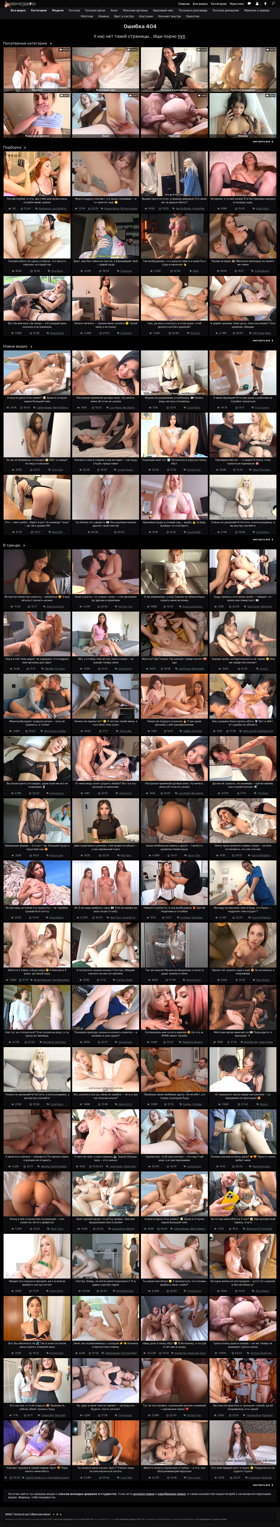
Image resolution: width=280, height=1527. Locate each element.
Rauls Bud (267, 1415)
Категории (219, 4)
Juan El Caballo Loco (35, 1477)
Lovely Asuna (125, 469)
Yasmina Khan (254, 1415)
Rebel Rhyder (251, 1042)
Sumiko (187, 1104)
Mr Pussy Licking (129, 208)
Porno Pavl (266, 1228)
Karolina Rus (181, 1353)
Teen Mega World (60, 980)
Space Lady (56, 855)
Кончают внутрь (169, 16)
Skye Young (50, 731)
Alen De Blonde (183, 208)
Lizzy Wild (126, 1477)
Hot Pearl (197, 731)
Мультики (237, 4)
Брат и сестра (124, 16)
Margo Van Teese (197, 1353)
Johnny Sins (129, 1166)
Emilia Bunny (262, 271)
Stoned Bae (198, 208)
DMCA (8, 1514)
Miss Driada (262, 980)
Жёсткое (87, 16)
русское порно (144, 1494)
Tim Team (59, 668)
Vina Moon (57, 271)
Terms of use (21, 1514)
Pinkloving (187, 1042)
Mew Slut (57, 532)
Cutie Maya (193, 407)
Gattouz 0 (125, 793)
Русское (74, 10)
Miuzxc (264, 1104)
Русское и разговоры (193, 10)
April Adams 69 (265, 731)
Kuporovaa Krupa (192, 606)
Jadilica (187, 731)
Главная (184, 4)
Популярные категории (25, 43)
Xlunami (198, 1042)
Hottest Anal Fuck (261, 1353)
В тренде (11, 545)
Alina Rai (45, 1166)
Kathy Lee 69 (250, 731)
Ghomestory (193, 980)
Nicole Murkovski (42, 980)
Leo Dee (61, 731)
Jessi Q (264, 668)
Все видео (200, 4)
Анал (114, 10)
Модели (57, 10)
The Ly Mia (125, 731)
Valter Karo (266, 606)
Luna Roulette (58, 208)
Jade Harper (116, 1166)
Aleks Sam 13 (253, 1228)
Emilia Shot (262, 208)
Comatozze (57, 793)
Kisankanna (44, 208)
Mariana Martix (111, 208)
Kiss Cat (195, 333)
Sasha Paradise (58, 1166)
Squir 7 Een (194, 855)
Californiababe (44, 407)
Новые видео (15, 346)
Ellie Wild (49, 668)
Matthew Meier (129, 1353)
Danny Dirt (60, 1415)
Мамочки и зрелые (256, 10)
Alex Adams (128, 407)
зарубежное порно (172, 1494)
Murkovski (267, 1477)
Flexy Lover (194, 1477)
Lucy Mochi (115, 407)
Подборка (12, 147)
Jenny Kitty (125, 1104)
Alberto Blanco (60, 407)
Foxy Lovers (262, 407)
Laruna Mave (118, 1228)
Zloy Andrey (262, 1291)
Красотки (192, 16)
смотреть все (263, 141)
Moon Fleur (115, 917)
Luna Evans (185, 668)
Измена (103, 16)
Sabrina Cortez (55, 606)
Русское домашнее (226, 10)
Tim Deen (263, 793)
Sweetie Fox (128, 917)
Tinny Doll (57, 469)
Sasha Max (197, 917)
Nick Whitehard (124, 1291)
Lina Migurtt (125, 668)
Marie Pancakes (262, 469)
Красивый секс (163, 10)
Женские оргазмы (135, 10)
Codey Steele (266, 1042)
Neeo (268, 333)
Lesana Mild (193, 532)
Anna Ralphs (56, 917)
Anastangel (57, 333)
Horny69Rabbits (261, 855)
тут (181, 36)
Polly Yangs (258, 333)
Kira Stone (48, 1042)
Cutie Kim (126, 333)
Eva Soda (185, 917)
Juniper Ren (47, 1415)
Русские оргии (95, 10)
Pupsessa (126, 271)
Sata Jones (254, 606)
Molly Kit (130, 1228)
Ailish (196, 271)
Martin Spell (198, 668)
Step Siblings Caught (58, 1477)
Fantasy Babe (124, 980)
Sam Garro (60, 1042)
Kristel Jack (194, 469)
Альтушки (146, 16)
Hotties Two (125, 606)
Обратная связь (40, 1514)
